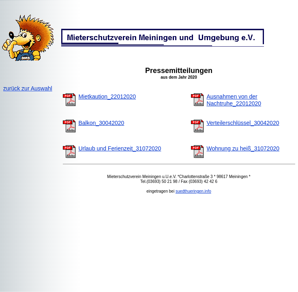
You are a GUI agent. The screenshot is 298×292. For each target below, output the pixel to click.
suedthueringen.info (193, 191)
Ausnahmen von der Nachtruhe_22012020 (233, 100)
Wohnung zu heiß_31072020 (242, 148)
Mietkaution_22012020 (107, 96)
